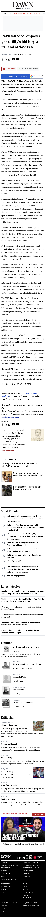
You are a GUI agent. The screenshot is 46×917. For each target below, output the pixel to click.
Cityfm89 (4, 905)
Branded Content (29, 871)
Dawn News (27, 898)
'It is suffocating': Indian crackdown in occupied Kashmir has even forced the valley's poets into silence (22, 569)
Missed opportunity (9, 785)
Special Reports (28, 892)
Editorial (7, 717)
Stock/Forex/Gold (7, 886)
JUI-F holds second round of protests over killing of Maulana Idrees (22, 608)
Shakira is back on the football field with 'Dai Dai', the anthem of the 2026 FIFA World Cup (22, 600)
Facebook (5, 396)
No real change (7, 758)
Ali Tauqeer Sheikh (19, 707)
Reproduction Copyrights (32, 865)
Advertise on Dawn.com (31, 868)
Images (25, 889)
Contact (4, 862)
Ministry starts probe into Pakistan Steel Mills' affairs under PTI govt (20, 464)
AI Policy (4, 871)
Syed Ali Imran (18, 681)
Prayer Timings (6, 884)
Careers (26, 873)
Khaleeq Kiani (6, 54)
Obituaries (27, 876)
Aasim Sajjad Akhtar (19, 694)
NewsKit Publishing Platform (31, 905)
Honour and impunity (9, 744)
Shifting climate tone (9, 725)
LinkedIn (27, 393)
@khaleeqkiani (8, 450)
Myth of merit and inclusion (26, 647)
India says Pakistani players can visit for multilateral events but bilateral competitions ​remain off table (25, 527)
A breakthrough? (14, 561)
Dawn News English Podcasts (14, 813)
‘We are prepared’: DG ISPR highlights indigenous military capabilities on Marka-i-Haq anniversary (25, 536)
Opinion (7, 643)
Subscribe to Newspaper (31, 862)
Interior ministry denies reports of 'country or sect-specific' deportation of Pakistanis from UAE (22, 592)
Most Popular (10, 511)
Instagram (35, 393)
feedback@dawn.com (10, 417)
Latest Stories (10, 586)
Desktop (4, 892)
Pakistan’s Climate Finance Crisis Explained (23, 844)
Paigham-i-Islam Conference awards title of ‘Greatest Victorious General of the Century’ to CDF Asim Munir (25, 519)
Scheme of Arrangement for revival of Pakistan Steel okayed (28, 474)
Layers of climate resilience (24, 702)
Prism (25, 886)
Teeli (2, 911)
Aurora (25, 895)
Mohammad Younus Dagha (22, 668)
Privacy (3, 876)
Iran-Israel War (35, 14)
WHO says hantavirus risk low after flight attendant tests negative (22, 616)
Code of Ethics (6, 868)
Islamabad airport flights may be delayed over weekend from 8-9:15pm (20, 631)
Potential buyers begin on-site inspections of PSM (27, 487)
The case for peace (20, 690)
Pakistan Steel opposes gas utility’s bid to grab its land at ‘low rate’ (20, 41)
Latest (10, 14)
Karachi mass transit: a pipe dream (27, 664)
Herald (3, 908)
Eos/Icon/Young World (9, 902)
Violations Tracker (21, 14)
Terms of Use (5, 873)
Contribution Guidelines (9, 865)
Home (4, 14)
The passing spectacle (16, 575)
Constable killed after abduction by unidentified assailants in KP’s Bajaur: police (20, 623)
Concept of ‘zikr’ (19, 677)
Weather (4, 889)
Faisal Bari (16, 652)
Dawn (25, 884)
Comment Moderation (8, 879)
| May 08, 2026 (23, 9)
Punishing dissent (8, 799)
